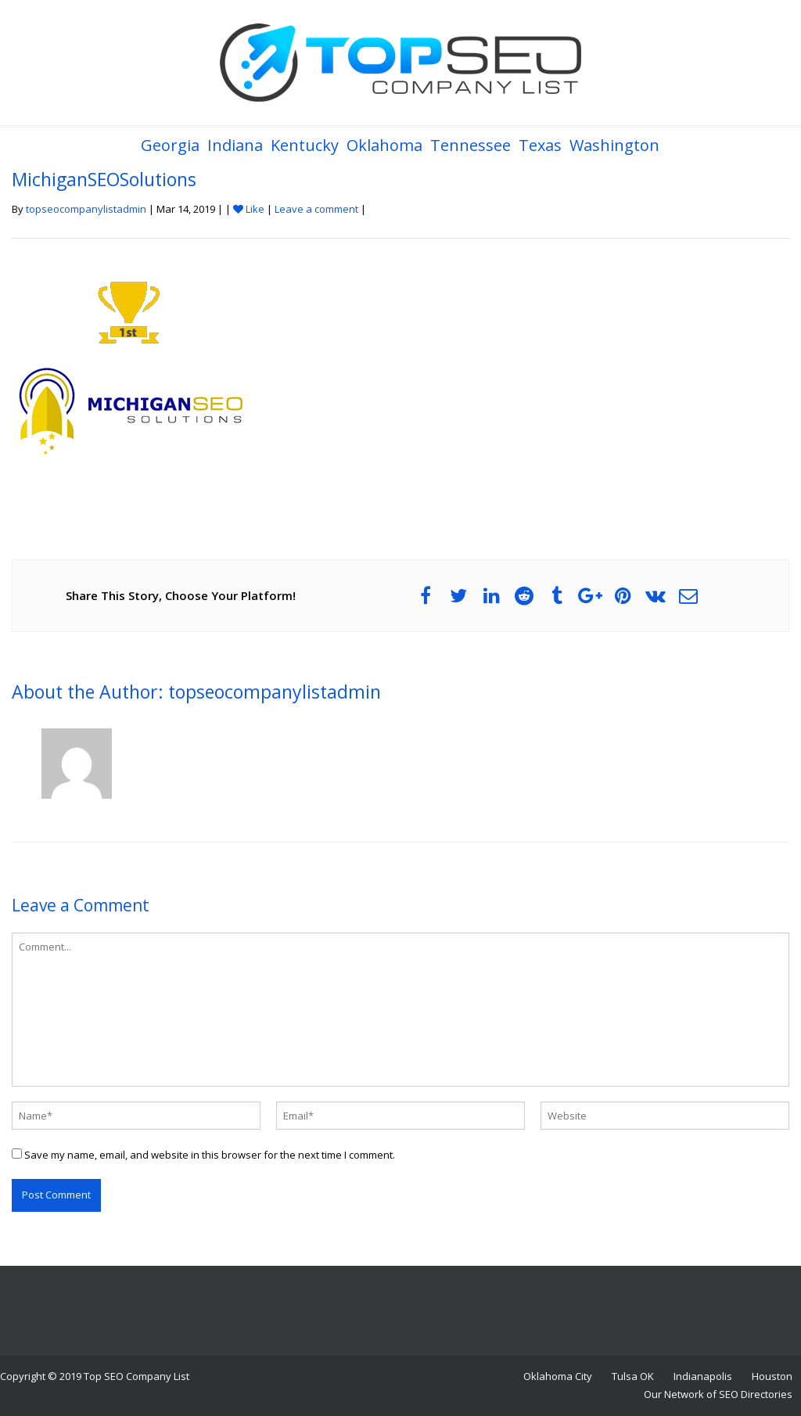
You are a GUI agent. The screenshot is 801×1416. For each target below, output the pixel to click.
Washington (614, 145)
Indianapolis (702, 1376)
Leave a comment (316, 209)
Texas (540, 145)
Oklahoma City (557, 1376)
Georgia (170, 145)
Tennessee (470, 145)
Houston (772, 1376)
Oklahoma (384, 145)
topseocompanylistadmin (86, 209)
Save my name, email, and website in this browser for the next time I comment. (209, 1155)
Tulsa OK (633, 1376)
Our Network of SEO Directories (718, 1394)
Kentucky (305, 145)
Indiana (235, 145)
